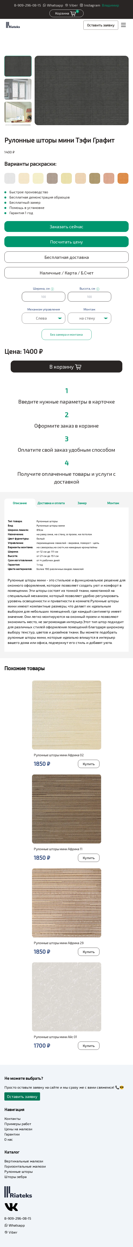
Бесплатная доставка (66, 257)
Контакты (12, 1118)
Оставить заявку (100, 25)
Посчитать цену (66, 241)
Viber (71, 5)
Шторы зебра (15, 1177)
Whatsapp (53, 5)
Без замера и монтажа (66, 334)
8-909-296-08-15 (27, 5)
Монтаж (113, 503)
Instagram (90, 5)
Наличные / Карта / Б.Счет (67, 272)
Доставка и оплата (51, 503)
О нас (8, 1139)
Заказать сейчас (66, 226)
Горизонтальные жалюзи (25, 1166)
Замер (82, 503)
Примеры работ (17, 1124)
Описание (20, 503)
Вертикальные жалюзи (23, 1161)
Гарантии (12, 1134)
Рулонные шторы (18, 1171)
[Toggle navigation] (123, 25)
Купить (89, 764)
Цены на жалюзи (18, 1129)
